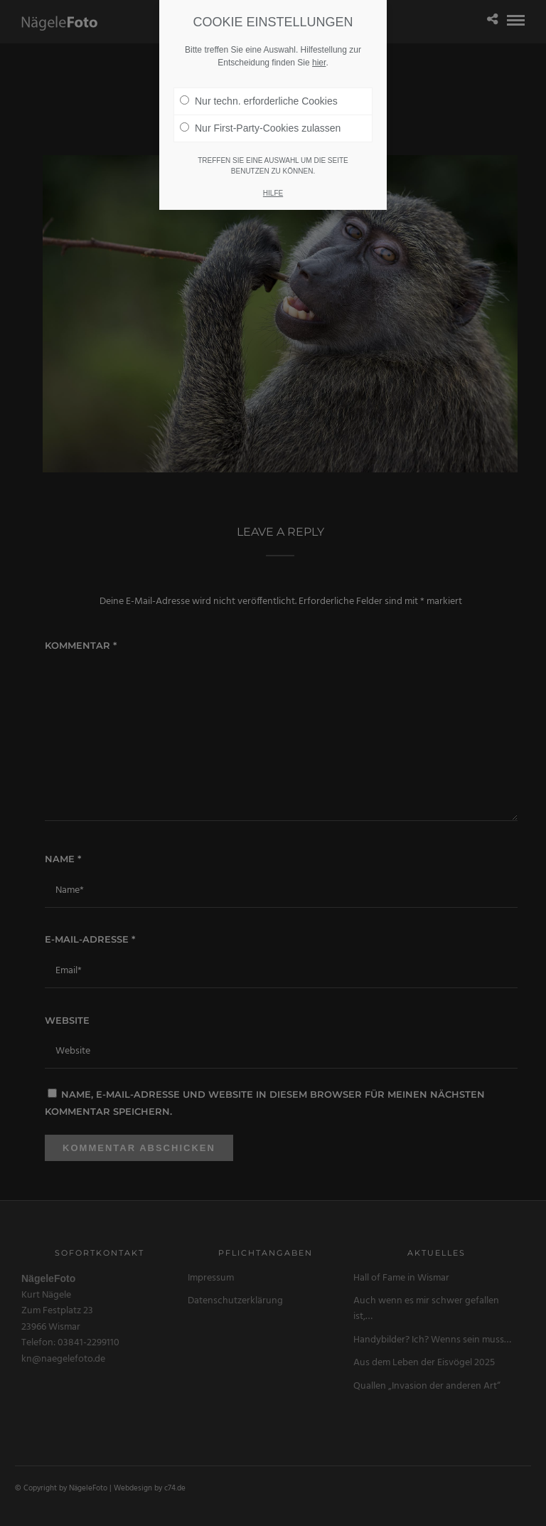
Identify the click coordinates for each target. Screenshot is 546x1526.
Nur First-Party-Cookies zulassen (260, 114)
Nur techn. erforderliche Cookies (259, 86)
